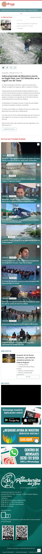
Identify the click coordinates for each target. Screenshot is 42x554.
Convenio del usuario (21, 552)
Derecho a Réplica (34, 552)
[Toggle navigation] (39, 550)
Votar (28, 377)
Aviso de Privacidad (8, 552)
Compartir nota (9, 129)
